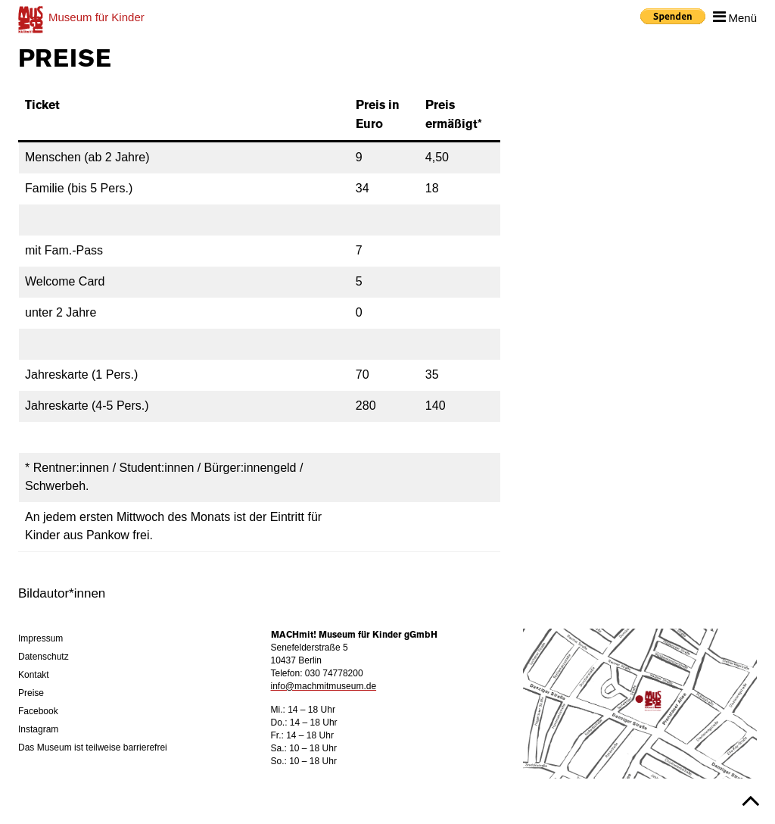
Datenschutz (43, 656)
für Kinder (96, 17)
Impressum (40, 638)
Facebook (38, 711)
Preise (31, 693)
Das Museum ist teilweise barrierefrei (92, 747)
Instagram (38, 729)
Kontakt (33, 675)
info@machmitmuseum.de (324, 686)
